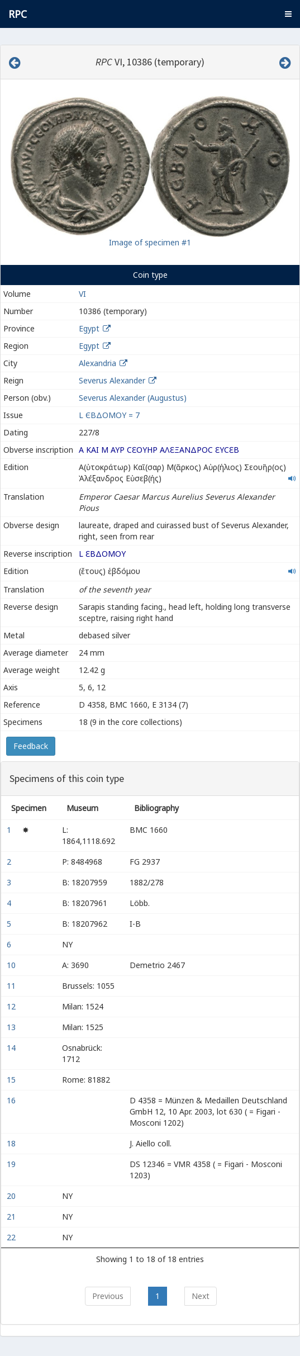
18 (12, 1143)
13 (12, 1027)
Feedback (30, 746)
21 (12, 1216)
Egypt (89, 328)
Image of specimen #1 (150, 242)
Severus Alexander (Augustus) (133, 397)
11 (12, 985)
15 (12, 1079)
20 (12, 1196)
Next (200, 1296)
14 (12, 1047)
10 (12, 965)
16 (12, 1100)
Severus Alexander (112, 380)
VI (82, 293)
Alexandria (97, 363)
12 (12, 1006)
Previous (107, 1296)
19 (12, 1164)
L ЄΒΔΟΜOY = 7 (109, 415)
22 (12, 1237)
